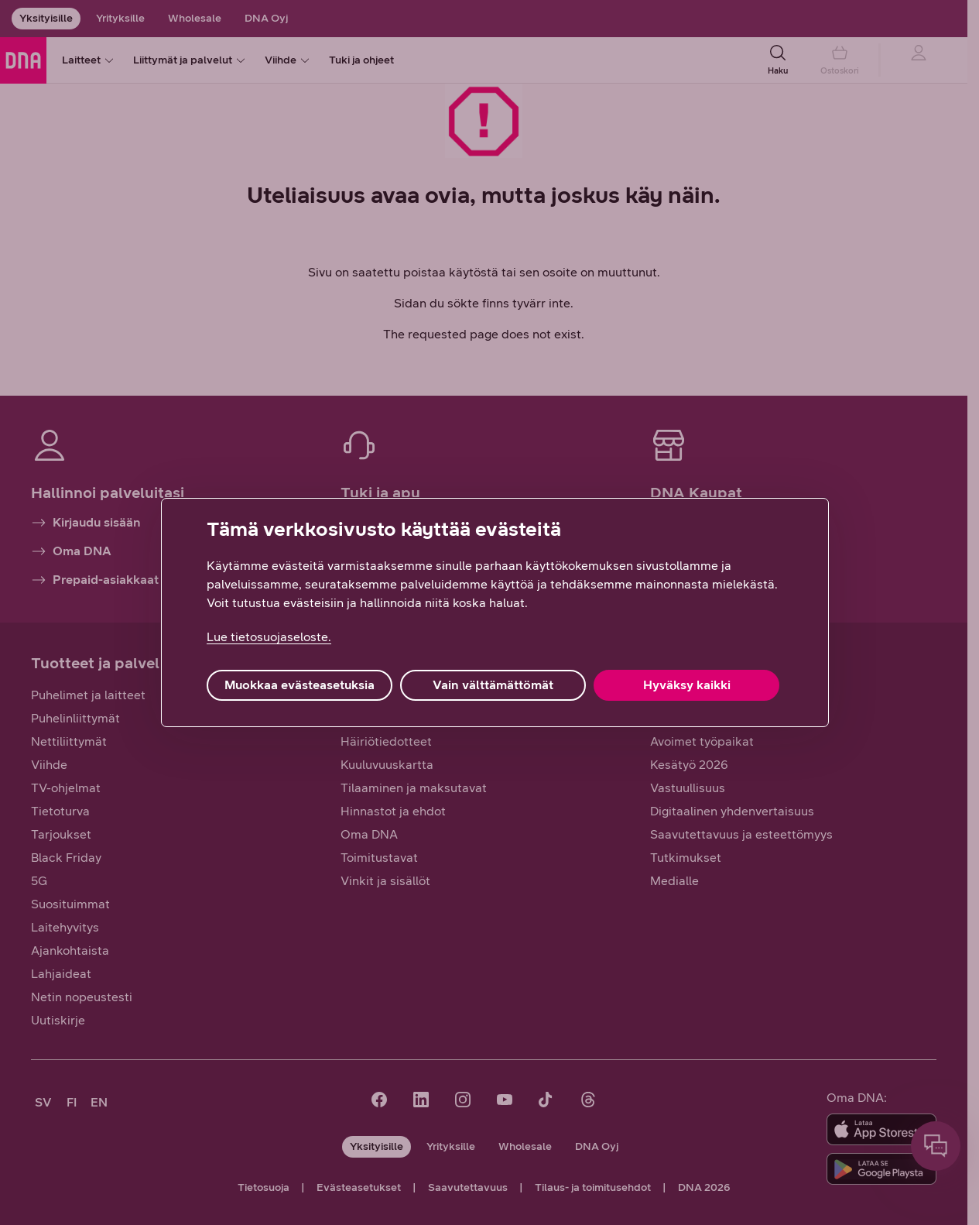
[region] (495, 612)
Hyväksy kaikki (687, 685)
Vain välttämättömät (493, 685)
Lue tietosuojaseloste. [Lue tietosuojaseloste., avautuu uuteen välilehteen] (269, 637)
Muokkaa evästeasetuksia (299, 685)
